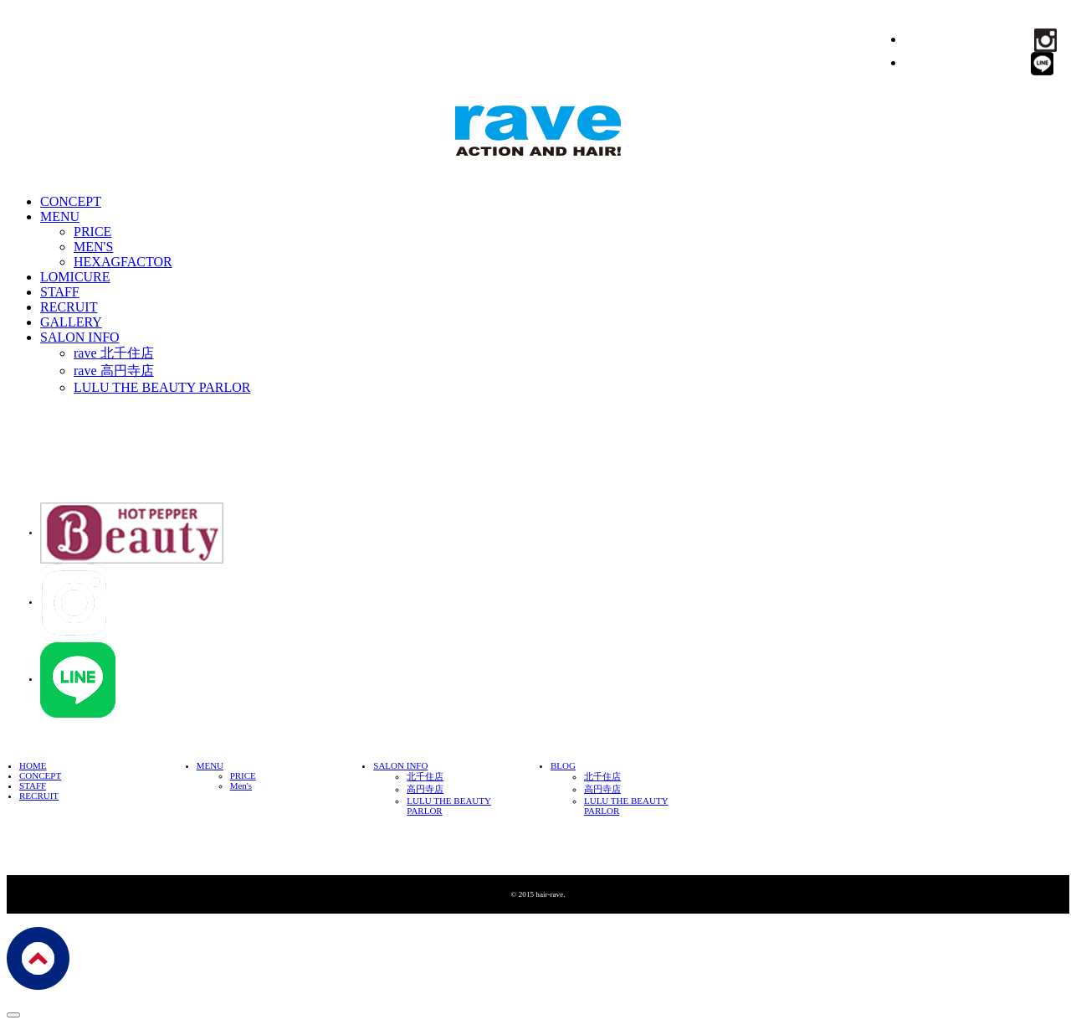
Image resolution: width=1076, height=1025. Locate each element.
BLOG (563, 765)
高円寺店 (425, 789)
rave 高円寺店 (114, 370)
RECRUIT (68, 307)
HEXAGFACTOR (123, 262)
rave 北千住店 (114, 353)
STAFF (59, 292)
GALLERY (71, 322)
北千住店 (425, 776)
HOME (32, 765)
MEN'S (93, 247)
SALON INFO (80, 337)
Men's (241, 785)
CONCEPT (70, 201)
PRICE (92, 231)
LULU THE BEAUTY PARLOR (162, 387)
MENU (59, 216)
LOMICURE (75, 277)
